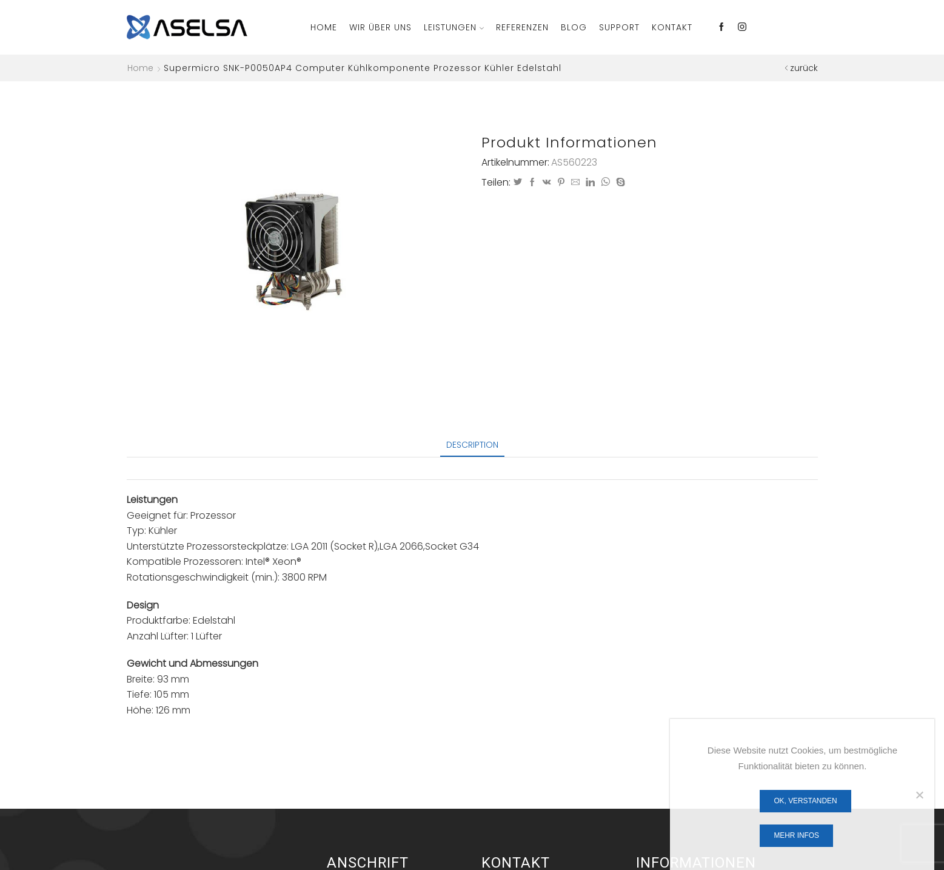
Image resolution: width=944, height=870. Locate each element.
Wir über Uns (380, 27)
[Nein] (919, 795)
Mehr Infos (796, 835)
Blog (574, 27)
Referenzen (522, 27)
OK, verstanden (805, 801)
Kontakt (672, 27)
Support (619, 27)
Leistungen (454, 27)
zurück (804, 68)
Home (323, 27)
